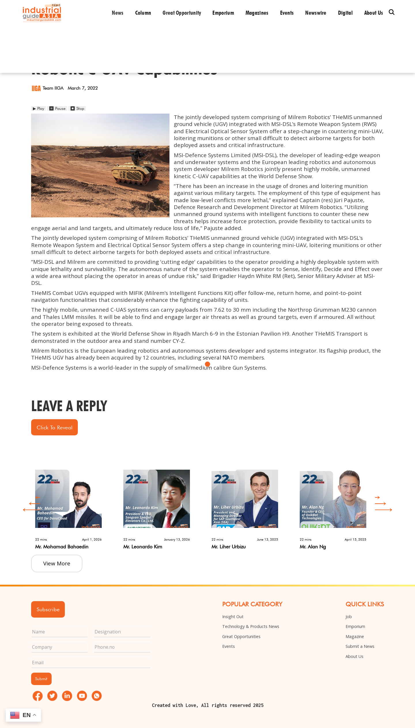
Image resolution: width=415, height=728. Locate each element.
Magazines (257, 13)
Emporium (223, 13)
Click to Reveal (55, 427)
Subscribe (48, 609)
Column (143, 13)
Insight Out (233, 616)
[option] (75, 506)
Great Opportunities (241, 636)
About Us (354, 656)
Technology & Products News (250, 626)
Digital (345, 13)
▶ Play (38, 108)
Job (349, 616)
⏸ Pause (57, 108)
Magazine (355, 636)
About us (373, 13)
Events (287, 13)
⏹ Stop (77, 108)
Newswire (315, 13)
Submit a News (360, 646)
